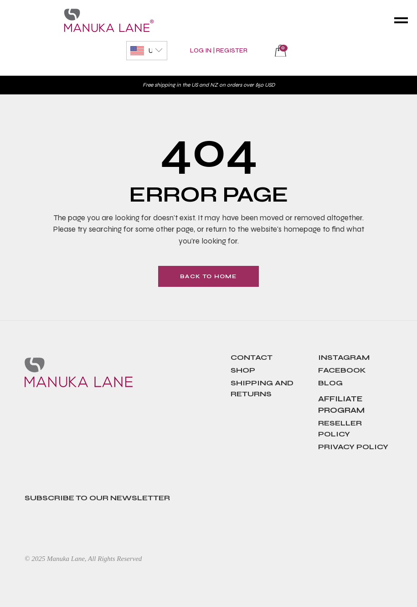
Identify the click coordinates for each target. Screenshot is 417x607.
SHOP (243, 370)
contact (252, 357)
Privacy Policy (353, 446)
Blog (330, 383)
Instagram (344, 357)
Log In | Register (218, 50)
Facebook (342, 370)
